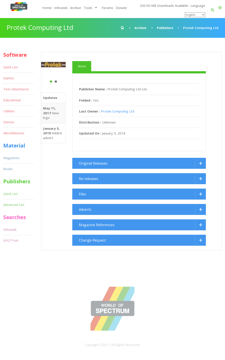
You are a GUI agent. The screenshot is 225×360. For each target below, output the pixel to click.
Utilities (9, 111)
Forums (107, 7)
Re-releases (88, 178)
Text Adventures (16, 89)
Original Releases (93, 163)
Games (8, 78)
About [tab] (82, 66)
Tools (88, 7)
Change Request (92, 240)
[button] (220, 7)
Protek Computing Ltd (117, 111)
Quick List (10, 67)
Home (47, 7)
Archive (75, 7)
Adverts (85, 209)
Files (82, 194)
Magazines (11, 158)
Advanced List (13, 204)
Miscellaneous (13, 133)
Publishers (165, 28)
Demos (8, 122)
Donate (121, 7)
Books (8, 169)
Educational (11, 100)
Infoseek (60, 7)
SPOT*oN (10, 240)
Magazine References (96, 224)
